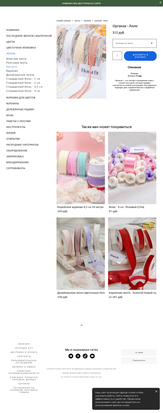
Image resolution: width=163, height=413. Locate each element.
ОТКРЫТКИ (13, 138)
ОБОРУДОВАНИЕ (17, 150)
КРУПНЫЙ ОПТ (24, 348)
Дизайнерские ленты (20, 75)
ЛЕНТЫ (10, 53)
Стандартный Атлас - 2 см (23, 82)
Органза (11, 66)
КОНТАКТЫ (24, 356)
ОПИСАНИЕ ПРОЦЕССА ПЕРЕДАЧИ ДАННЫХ (24, 378)
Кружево (12, 71)
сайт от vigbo (81, 405)
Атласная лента (16, 58)
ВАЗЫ (10, 115)
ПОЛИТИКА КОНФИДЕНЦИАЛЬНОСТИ (24, 372)
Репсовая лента (16, 62)
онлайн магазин (64, 20)
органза (87, 20)
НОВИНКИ (12, 30)
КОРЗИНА (24, 384)
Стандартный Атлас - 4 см (23, 91)
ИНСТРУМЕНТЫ (15, 127)
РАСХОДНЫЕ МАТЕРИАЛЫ (22, 144)
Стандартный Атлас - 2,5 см (24, 86)
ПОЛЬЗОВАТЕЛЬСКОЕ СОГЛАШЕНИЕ (24, 362)
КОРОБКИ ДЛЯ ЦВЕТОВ (20, 97)
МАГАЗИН (24, 344)
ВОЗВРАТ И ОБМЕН (24, 367)
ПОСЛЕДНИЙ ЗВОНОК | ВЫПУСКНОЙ (29, 36)
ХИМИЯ (11, 133)
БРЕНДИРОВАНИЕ (17, 162)
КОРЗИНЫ (12, 103)
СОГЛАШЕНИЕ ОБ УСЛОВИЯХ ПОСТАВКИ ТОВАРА (24, 390)
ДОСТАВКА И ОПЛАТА (24, 352)
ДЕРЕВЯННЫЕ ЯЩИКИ (20, 109)
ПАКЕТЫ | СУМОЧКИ (18, 121)
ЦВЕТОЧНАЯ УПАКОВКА (21, 47)
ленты (77, 20)
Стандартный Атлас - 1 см (23, 78)
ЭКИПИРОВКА (15, 156)
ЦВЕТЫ (10, 41)
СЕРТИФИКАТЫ (15, 168)
